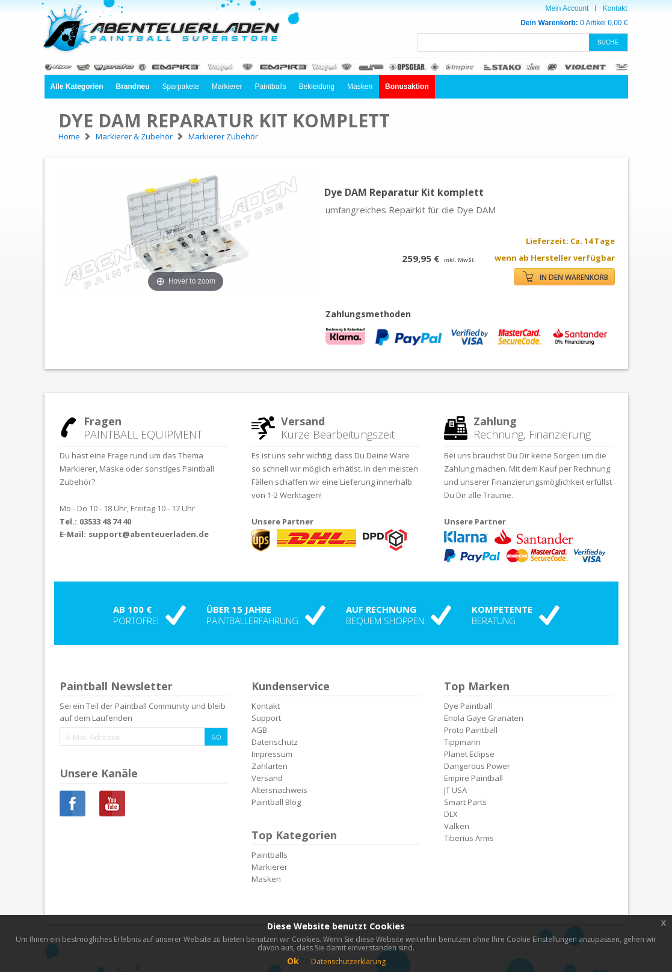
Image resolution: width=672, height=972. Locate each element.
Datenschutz (274, 742)
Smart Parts (465, 802)
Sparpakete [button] (180, 86)
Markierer (227, 86)
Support (266, 717)
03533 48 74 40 (105, 521)
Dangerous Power (477, 766)
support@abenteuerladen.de (148, 534)
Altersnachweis (279, 790)
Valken (456, 826)
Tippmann (462, 742)
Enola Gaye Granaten (483, 717)
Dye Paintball (468, 705)
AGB (259, 729)
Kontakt (615, 8)
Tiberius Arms (469, 838)
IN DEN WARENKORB (565, 276)
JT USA (455, 790)
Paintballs (270, 86)
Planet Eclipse (469, 754)
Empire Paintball (473, 778)
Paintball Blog (276, 802)
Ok (293, 961)
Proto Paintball (471, 729)
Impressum (271, 754)
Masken (359, 86)
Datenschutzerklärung (348, 961)
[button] (77, 87)
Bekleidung (316, 86)
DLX (451, 814)
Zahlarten (269, 766)
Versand (267, 778)
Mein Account (566, 8)
